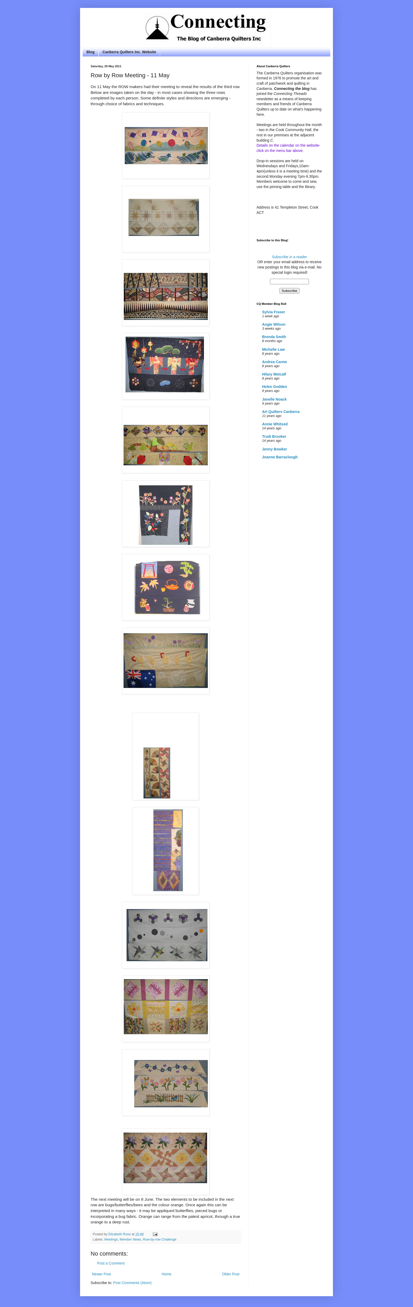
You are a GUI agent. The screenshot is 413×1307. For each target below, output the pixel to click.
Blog (90, 52)
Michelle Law (273, 349)
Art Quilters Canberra (280, 412)
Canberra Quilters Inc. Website (129, 52)
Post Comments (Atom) (132, 1283)
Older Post (230, 1274)
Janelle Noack (274, 399)
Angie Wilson (274, 324)
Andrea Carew (274, 362)
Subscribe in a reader (289, 257)
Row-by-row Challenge (159, 1239)
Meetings (111, 1239)
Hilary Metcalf (274, 374)
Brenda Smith (274, 337)
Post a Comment (111, 1263)
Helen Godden (274, 387)
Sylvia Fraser (273, 312)
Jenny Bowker (274, 449)
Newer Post (101, 1274)
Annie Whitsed (275, 424)
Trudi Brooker (274, 436)
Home (166, 1274)
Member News (130, 1239)
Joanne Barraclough (280, 457)
